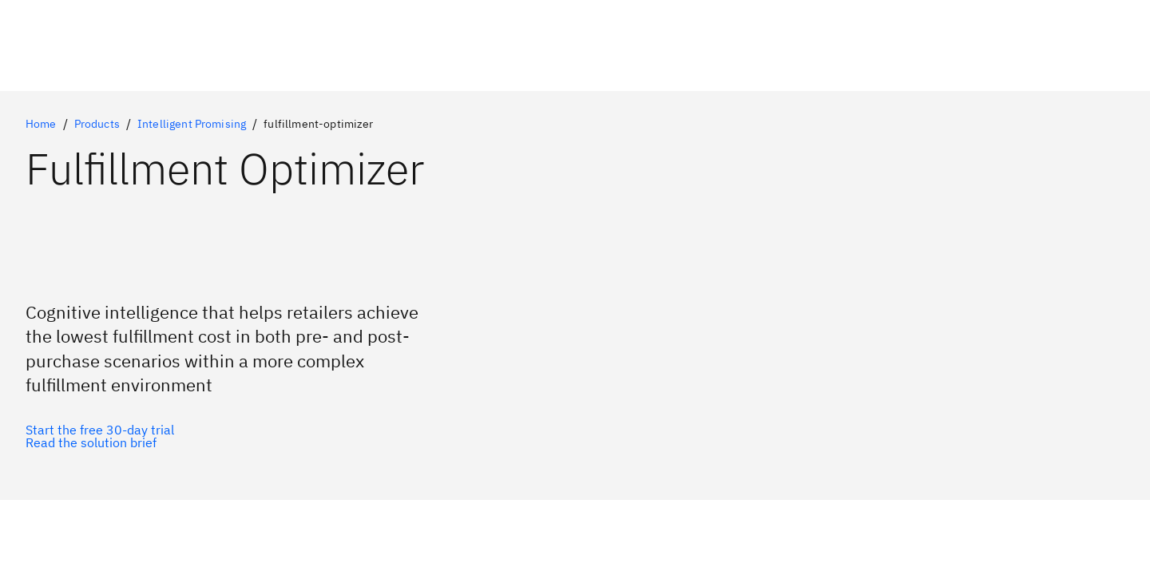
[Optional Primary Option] (100, 429)
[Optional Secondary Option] (100, 442)
